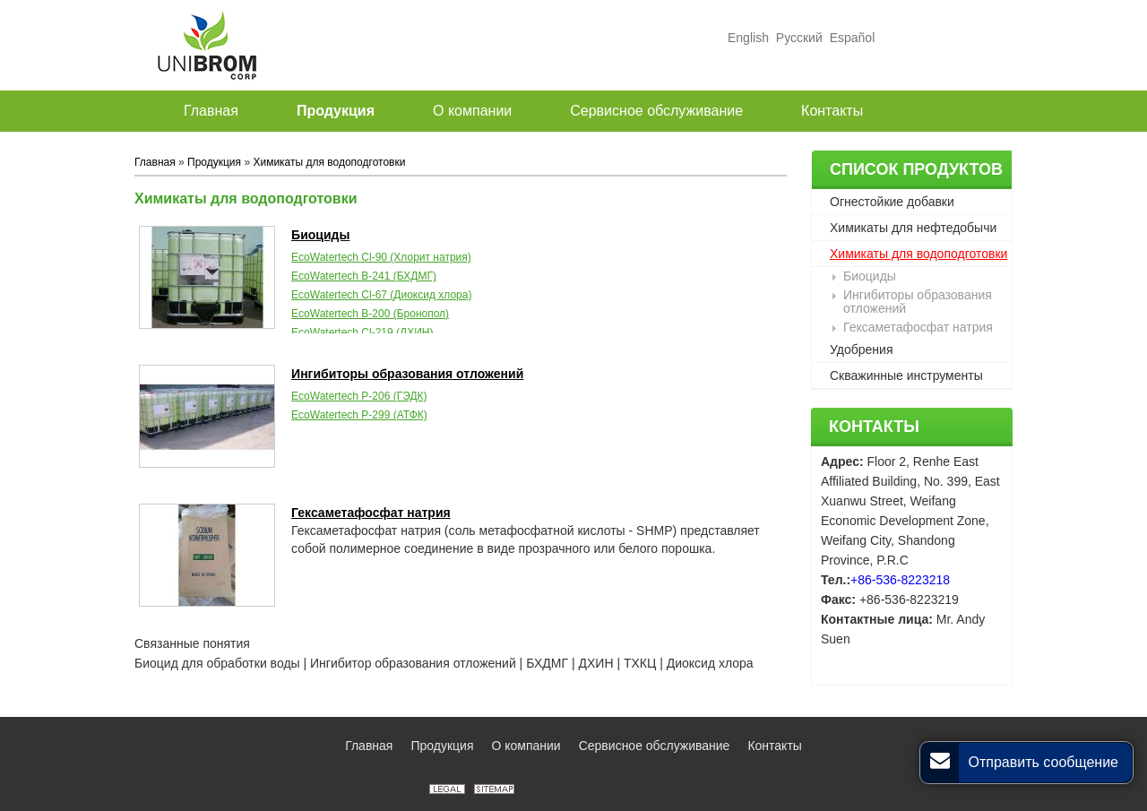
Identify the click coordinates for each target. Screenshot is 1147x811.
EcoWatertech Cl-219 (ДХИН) (362, 332)
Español (850, 37)
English (748, 37)
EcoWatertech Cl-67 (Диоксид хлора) (381, 295)
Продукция (214, 162)
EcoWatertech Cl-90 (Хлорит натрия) (381, 257)
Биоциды (869, 276)
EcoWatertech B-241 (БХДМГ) (363, 276)
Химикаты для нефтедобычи (913, 227)
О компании (525, 745)
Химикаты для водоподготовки (918, 253)
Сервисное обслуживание (654, 745)
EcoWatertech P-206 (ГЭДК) (359, 396)
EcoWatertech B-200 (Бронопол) (370, 313)
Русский (799, 37)
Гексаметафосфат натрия (918, 327)
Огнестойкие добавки (892, 201)
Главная (155, 162)
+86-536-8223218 (900, 580)
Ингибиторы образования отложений (917, 301)
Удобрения (861, 349)
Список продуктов (916, 169)
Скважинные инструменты (906, 375)
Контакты (874, 427)
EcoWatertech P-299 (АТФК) (359, 415)
